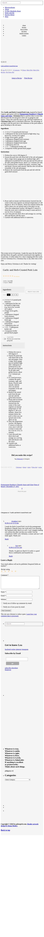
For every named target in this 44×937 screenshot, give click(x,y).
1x (8, 295)
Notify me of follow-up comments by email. (17, 606)
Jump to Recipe (17, 78)
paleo (29, 467)
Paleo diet (34, 467)
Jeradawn (14, 521)
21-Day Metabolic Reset (13, 11)
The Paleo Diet (10, 72)
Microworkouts (10, 7)
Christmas (19, 467)
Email (3, 598)
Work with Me (9, 13)
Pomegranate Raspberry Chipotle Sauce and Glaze (17, 485)
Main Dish (30, 70)
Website (3, 602)
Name (3, 594)
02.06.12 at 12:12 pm (12, 523)
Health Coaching (24, 33)
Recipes (24, 27)
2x (12, 295)
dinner (24, 467)
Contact (24, 35)
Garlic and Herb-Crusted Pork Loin (9, 66)
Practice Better (9, 15)
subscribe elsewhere (11, 670)
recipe (40, 467)
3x (16, 295)
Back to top (5, 833)
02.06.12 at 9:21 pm (15, 547)
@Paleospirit (20, 459)
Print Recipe (28, 78)
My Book (24, 31)
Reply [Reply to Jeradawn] (7, 539)
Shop (6, 16)
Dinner (24, 70)
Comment (4, 575)
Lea (4, 70)
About (7, 9)
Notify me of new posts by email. (14, 609)
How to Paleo (24, 29)
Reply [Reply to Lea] (11, 556)
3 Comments (16, 70)
